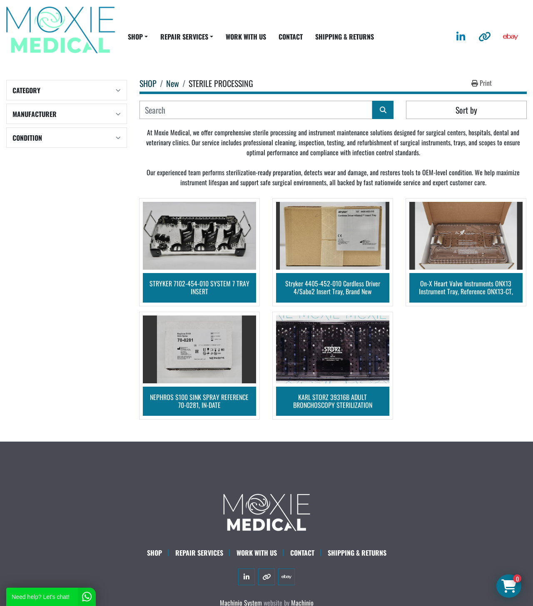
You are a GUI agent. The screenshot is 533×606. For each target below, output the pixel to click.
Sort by (466, 110)
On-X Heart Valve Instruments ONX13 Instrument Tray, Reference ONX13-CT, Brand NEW (466, 288)
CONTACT (291, 37)
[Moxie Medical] (266, 511)
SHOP (135, 37)
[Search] (255, 110)
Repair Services (199, 553)
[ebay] (510, 36)
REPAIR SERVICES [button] (184, 37)
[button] (138, 37)
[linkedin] (461, 36)
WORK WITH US (246, 37)
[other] (485, 36)
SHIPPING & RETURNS (344, 37)
